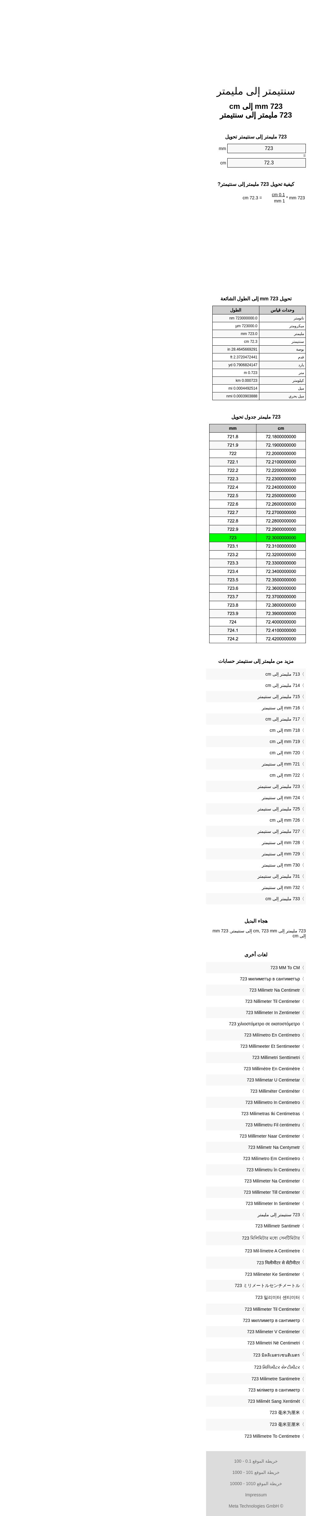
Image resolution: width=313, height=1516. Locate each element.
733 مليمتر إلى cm (183, 898)
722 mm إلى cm (185, 775)
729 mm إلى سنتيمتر (181, 853)
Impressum (156, 1494)
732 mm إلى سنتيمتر (181, 887)
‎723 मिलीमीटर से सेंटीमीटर (178, 1262)
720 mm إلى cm (185, 752)
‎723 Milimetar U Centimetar (173, 1079)
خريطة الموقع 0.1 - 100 (156, 1461)
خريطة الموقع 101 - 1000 (156, 1472)
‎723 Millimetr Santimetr (178, 1225)
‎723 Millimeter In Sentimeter (173, 1203)
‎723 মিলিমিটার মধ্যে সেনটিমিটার (171, 1238)
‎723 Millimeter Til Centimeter (172, 1309)
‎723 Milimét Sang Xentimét (174, 1401)
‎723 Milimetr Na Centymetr (175, 1147)
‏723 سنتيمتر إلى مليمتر (179, 1214)
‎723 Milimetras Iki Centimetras (171, 1113)
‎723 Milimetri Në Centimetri (174, 1342)
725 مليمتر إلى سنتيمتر (179, 808)
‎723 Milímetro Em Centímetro (171, 1158)
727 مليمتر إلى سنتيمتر (179, 831)
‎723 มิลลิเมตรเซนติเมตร (177, 1355)
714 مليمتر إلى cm (183, 685)
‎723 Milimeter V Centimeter (173, 1331)
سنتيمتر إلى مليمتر (156, 91)
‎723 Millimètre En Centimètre (172, 1068)
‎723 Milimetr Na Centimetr (175, 990)
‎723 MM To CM (185, 967)
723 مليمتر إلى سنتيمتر (179, 786)
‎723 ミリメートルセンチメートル (167, 1285)
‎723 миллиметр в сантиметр (171, 1320)
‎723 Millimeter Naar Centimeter (170, 1136)
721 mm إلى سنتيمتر (181, 763)
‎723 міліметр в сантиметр (174, 1389)
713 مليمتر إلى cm (183, 674)
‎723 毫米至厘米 (185, 1424)
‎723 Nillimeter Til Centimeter (173, 1001)
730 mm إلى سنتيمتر (181, 864)
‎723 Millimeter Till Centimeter (172, 1192)
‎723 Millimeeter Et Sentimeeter (170, 1046)
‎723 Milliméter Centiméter (176, 1091)
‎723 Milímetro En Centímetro (172, 1035)
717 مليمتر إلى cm (183, 719)
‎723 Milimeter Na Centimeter (172, 1180)
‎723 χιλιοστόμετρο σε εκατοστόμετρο (164, 1023)
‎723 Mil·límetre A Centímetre (172, 1250)
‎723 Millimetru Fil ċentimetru (173, 1124)
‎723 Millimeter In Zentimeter (173, 1012)
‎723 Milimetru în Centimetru (173, 1169)
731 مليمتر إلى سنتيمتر (179, 876)
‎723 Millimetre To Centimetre (172, 1436)
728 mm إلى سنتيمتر (181, 842)
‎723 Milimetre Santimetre (176, 1378)
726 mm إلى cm (185, 820)
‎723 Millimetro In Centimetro (173, 1102)
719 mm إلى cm (185, 741)
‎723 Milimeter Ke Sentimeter (172, 1274)
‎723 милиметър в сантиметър (170, 978)
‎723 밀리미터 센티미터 (178, 1297)
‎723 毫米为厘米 (185, 1412)
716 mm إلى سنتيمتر (181, 707)
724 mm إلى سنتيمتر (181, 797)
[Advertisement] (156, 39)
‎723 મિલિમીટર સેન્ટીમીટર (177, 1367)
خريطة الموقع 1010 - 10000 (156, 1483)
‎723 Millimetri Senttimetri (176, 1057)
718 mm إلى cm (185, 730)
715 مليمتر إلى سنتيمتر (179, 696)
